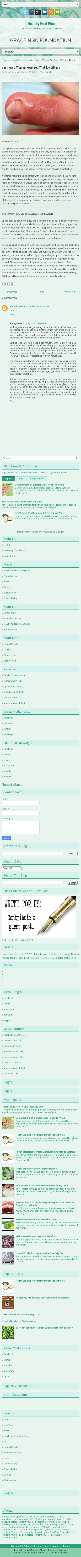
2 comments (46, 72)
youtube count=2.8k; (14, 692)
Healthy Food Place (42, 23)
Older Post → (71, 291)
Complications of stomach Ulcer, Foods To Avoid (39, 484)
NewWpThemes (31, 1550)
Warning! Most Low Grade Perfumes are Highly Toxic (42, 1185)
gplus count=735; (12, 686)
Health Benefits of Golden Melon (19, 1321)
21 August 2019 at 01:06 (35, 323)
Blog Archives (37, 478)
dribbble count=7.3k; (14, 1062)
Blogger (59, 531)
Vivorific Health (17, 306)
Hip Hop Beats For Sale (56, 1552)
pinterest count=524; (14, 697)
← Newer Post (10, 291)
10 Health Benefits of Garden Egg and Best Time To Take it (44, 1327)
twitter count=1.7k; (13, 681)
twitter (7, 754)
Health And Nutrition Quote (17, 570)
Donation (17, 955)
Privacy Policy (10, 598)
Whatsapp (9, 734)
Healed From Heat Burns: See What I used (36, 1219)
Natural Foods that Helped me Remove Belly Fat (39, 1253)
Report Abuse (12, 785)
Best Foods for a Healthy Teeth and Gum (22, 501)
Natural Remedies (19, 60)
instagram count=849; (14, 703)
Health (7, 649)
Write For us (10, 613)
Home (6, 60)
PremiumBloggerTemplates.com (29, 1552)
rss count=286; (11, 1073)
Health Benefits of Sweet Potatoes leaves (36, 1168)
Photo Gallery (10, 576)
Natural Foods (11, 644)
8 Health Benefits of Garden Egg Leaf (21, 1314)
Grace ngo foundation (15, 550)
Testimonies (10, 592)
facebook (9, 717)
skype (7, 760)
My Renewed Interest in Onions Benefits (35, 1236)
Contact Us (9, 556)
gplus (6, 1376)
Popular (8, 478)
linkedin (8, 776)
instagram (9, 765)
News (6, 581)
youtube (8, 771)
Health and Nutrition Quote (50, 954)
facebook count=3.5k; (15, 675)
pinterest (8, 723)
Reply (12, 314)
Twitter (7, 728)
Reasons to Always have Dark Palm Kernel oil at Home (42, 1297)
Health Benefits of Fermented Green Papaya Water (39, 513)
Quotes (7, 587)
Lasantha (62, 1550)
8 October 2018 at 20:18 (37, 306)
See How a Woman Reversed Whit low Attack (31, 67)
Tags (21, 478)
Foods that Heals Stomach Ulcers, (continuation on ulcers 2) (45, 1152)
